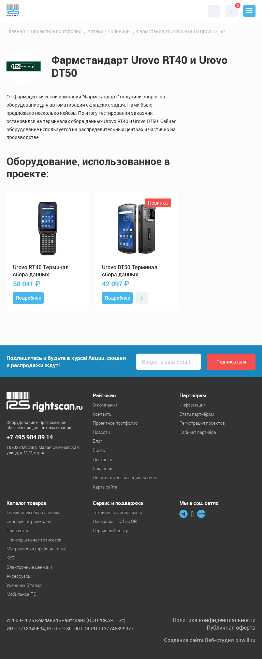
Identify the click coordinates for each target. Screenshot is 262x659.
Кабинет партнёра (197, 432)
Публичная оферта (231, 627)
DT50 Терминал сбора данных (129, 271)
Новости (101, 432)
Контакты (103, 414)
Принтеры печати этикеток (33, 540)
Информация (192, 405)
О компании (105, 405)
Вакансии (102, 468)
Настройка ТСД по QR (115, 521)
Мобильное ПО (21, 594)
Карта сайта (105, 487)
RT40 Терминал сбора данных (41, 271)
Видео (99, 450)
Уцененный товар (24, 585)
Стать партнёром (196, 414)
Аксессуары (18, 576)
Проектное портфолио (115, 423)
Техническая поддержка (117, 512)
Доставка (102, 459)
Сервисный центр (110, 530)
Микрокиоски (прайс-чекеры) (36, 549)
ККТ (10, 558)
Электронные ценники (29, 567)
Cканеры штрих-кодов (28, 521)
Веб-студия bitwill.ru (230, 640)
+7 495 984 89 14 (29, 437)
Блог (97, 441)
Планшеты (17, 530)
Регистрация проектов (202, 423)
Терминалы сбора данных (32, 512)
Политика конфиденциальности (125, 478)
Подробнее (28, 298)
